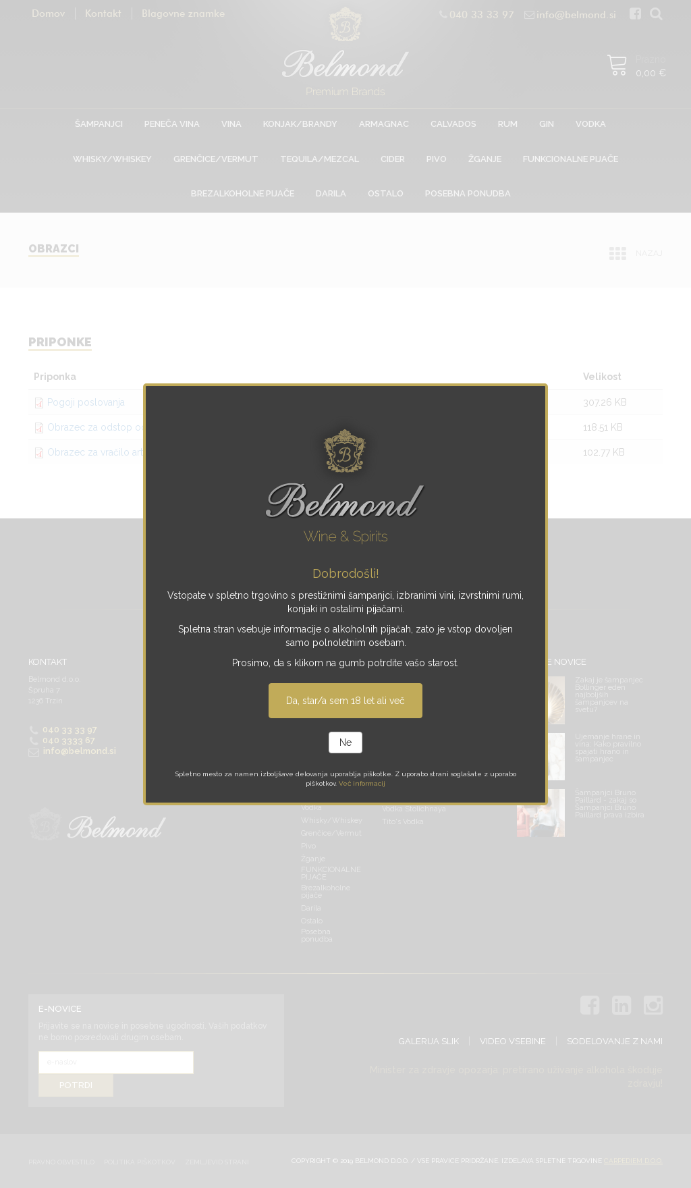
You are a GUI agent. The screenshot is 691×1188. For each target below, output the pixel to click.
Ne (345, 742)
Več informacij (362, 783)
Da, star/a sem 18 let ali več (345, 700)
